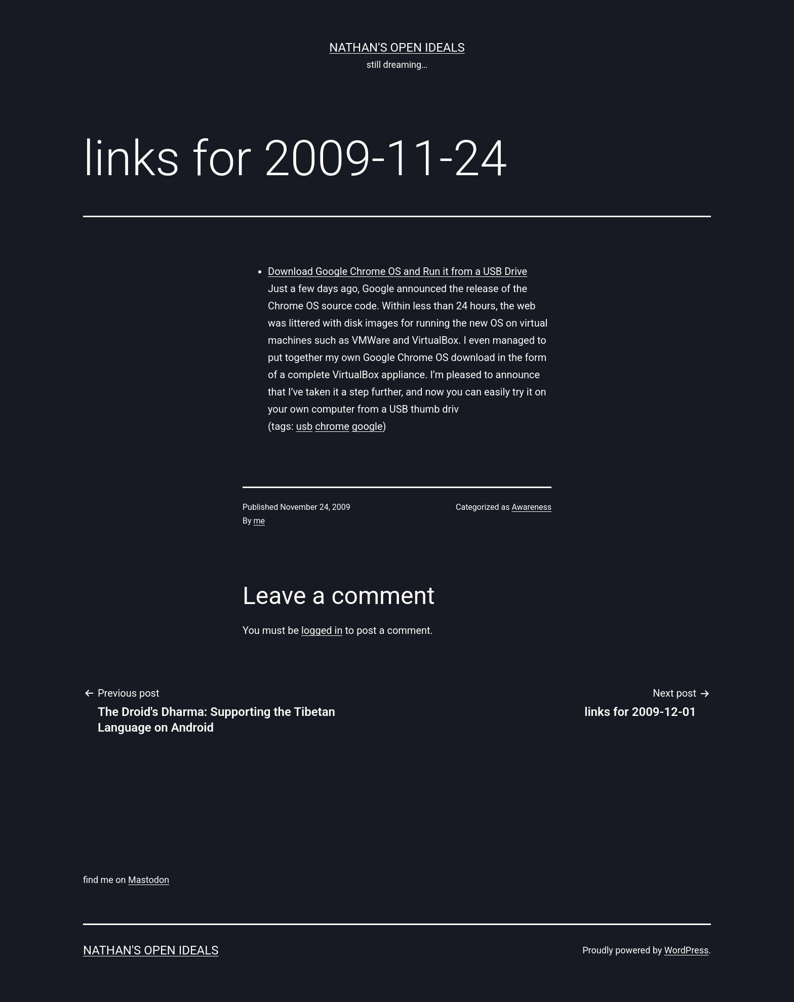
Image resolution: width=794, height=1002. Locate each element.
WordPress (686, 950)
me (259, 521)
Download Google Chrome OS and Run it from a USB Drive (397, 271)
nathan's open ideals (396, 48)
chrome (332, 426)
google (367, 426)
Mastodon (148, 879)
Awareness (532, 507)
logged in (321, 630)
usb (304, 426)
